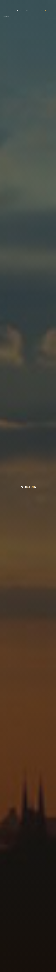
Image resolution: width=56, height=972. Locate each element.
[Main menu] (52, 3)
